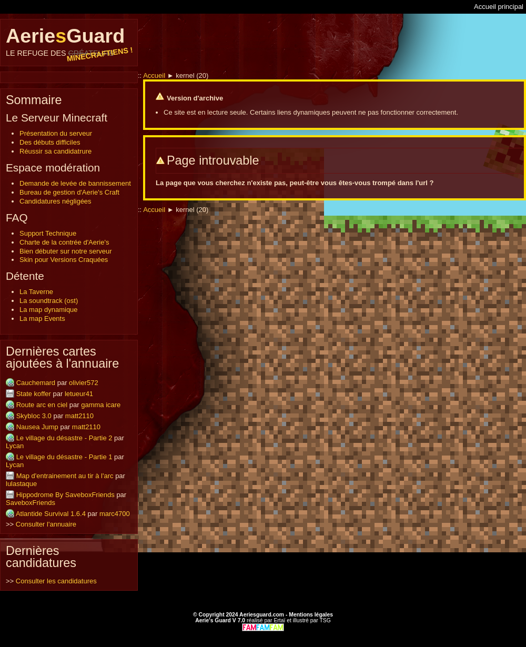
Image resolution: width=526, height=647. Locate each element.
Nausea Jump (37, 427)
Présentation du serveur (55, 133)
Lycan (15, 446)
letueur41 (79, 394)
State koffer (33, 394)
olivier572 (83, 383)
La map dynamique (48, 310)
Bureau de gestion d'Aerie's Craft (69, 192)
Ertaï (279, 620)
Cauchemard (35, 383)
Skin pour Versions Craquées (63, 260)
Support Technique (47, 233)
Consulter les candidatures (56, 581)
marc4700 (114, 514)
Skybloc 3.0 (34, 416)
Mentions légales (311, 615)
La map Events (42, 318)
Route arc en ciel (42, 405)
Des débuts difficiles (49, 142)
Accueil (154, 75)
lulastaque (21, 484)
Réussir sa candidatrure (55, 151)
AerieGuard (69, 41)
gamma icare (100, 405)
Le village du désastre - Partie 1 (64, 457)
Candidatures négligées (55, 201)
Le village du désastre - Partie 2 (64, 438)
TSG (324, 620)
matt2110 (79, 416)
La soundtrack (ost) (48, 301)
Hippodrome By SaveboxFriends (65, 495)
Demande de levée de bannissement (75, 183)
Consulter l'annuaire (46, 524)
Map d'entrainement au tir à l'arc (65, 476)
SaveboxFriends (30, 503)
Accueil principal (498, 7)
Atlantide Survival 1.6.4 (51, 514)
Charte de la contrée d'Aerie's (64, 242)
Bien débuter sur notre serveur (65, 251)
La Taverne (36, 292)
